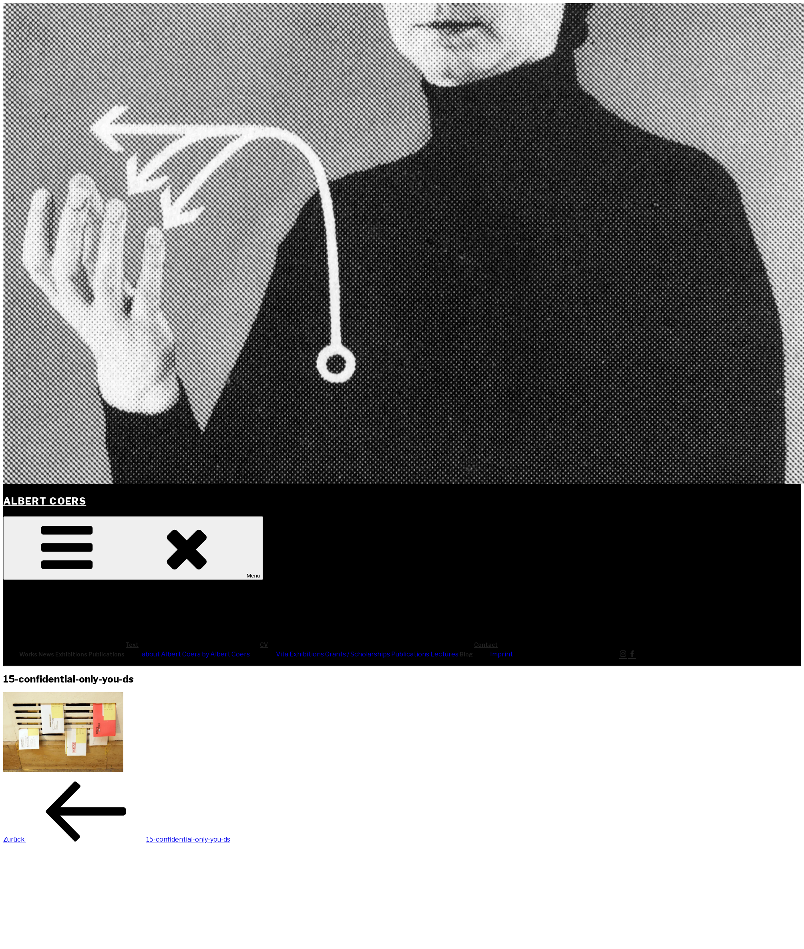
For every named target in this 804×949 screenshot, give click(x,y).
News (46, 654)
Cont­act (546, 644)
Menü (133, 548)
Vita (282, 654)
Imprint (501, 654)
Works (28, 654)
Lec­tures (444, 654)
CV (324, 644)
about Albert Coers (171, 654)
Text (192, 644)
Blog (466, 654)
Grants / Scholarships (357, 654)
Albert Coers (44, 501)
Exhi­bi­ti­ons (71, 654)
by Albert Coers (226, 654)
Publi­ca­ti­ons (106, 654)
